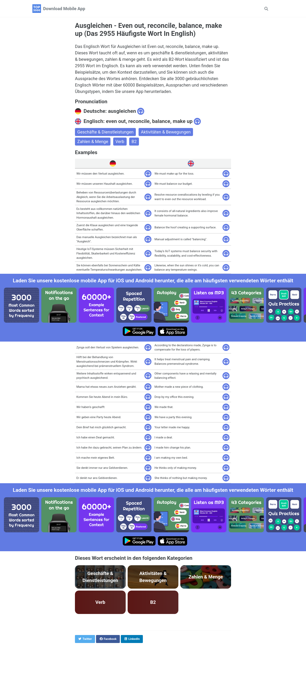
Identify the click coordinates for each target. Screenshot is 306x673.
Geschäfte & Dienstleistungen (105, 132)
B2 (134, 141)
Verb (120, 141)
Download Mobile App (64, 8)
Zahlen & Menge (92, 141)
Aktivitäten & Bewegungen (166, 132)
